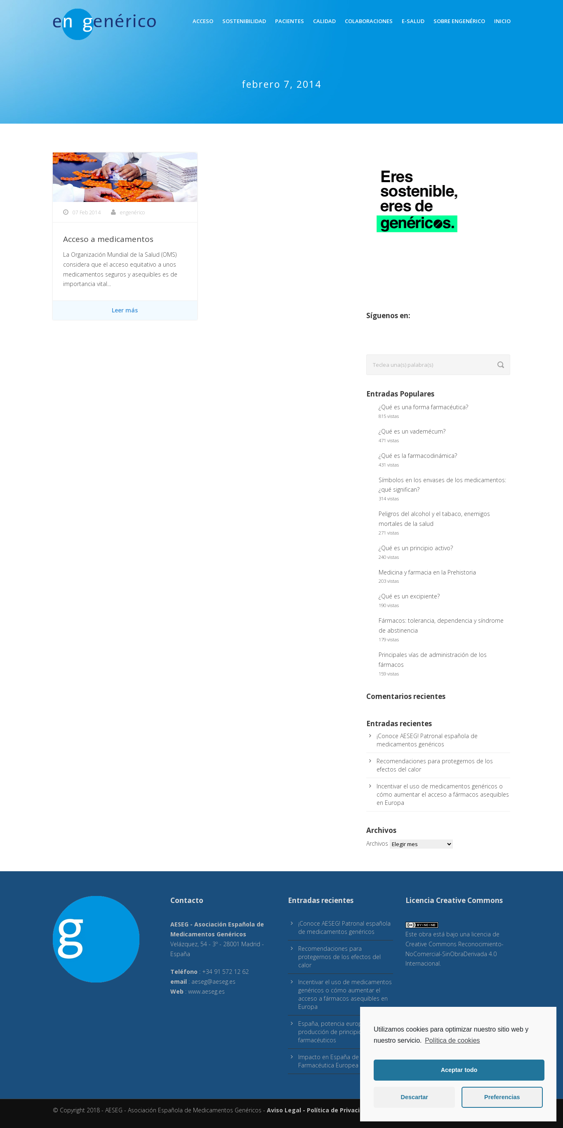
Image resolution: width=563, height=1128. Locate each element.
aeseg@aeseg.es (213, 981)
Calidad (324, 21)
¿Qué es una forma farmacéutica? (423, 407)
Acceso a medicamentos (108, 239)
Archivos (377, 843)
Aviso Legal (284, 1110)
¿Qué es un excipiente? (409, 596)
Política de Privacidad (339, 1110)
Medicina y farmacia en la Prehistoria (427, 572)
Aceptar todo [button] (459, 1070)
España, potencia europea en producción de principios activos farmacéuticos (341, 1032)
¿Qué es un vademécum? (412, 431)
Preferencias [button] (502, 1097)
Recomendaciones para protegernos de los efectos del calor (339, 957)
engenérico (132, 212)
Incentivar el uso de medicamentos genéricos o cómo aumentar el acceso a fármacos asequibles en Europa (443, 794)
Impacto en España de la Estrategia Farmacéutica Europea (345, 1061)
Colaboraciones (369, 21)
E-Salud (413, 21)
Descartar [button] (414, 1097)
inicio (502, 21)
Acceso (203, 21)
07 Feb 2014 (87, 212)
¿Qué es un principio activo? (416, 548)
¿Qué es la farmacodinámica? (418, 456)
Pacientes (289, 21)
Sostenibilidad (244, 21)
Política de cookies (452, 1040)
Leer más (125, 310)
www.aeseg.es (206, 991)
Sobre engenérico (459, 21)
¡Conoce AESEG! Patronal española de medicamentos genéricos (427, 740)
